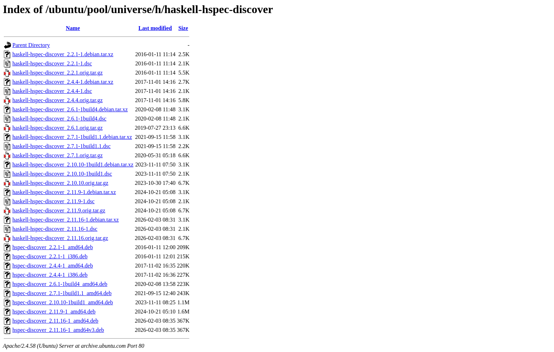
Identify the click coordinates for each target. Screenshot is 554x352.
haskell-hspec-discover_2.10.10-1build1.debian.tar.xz (73, 165)
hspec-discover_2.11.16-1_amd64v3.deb (58, 330)
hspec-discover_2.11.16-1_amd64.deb (55, 321)
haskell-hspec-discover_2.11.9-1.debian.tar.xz (64, 192)
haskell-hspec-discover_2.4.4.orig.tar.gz (57, 100)
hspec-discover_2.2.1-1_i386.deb (50, 256)
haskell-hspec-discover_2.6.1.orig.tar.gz (57, 128)
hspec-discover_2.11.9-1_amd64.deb (53, 312)
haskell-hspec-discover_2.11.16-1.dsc (55, 229)
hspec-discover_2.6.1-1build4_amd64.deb (59, 284)
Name (73, 28)
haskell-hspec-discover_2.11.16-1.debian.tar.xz (65, 220)
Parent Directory (31, 45)
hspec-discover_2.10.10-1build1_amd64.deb (62, 302)
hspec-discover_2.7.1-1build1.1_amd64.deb (62, 293)
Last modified (155, 28)
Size (183, 28)
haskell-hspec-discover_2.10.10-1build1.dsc (62, 174)
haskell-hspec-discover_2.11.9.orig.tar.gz (58, 210)
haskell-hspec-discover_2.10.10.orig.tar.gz (60, 183)
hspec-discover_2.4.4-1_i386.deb (50, 275)
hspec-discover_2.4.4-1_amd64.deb (52, 266)
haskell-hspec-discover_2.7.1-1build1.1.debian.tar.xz (72, 137)
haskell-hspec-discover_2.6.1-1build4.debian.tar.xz (70, 109)
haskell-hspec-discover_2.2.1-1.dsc (52, 63)
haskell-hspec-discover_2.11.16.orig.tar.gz (60, 238)
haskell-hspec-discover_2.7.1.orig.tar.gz (57, 155)
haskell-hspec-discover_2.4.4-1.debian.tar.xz (62, 82)
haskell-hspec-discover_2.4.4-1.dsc (52, 91)
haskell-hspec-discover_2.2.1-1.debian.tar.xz (62, 54)
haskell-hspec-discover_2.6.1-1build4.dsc (59, 119)
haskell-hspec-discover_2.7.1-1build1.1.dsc (61, 146)
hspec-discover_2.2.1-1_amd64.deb (52, 247)
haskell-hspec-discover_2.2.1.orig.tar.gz (57, 73)
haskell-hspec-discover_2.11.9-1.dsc (53, 201)
